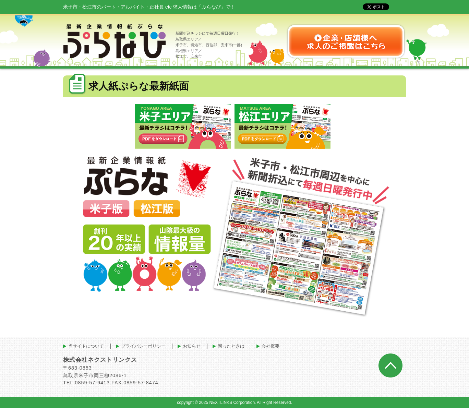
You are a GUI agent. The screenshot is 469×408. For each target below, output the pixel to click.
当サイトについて (86, 346)
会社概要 (270, 346)
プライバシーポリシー (143, 346)
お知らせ (192, 346)
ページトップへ (390, 365)
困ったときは (231, 346)
